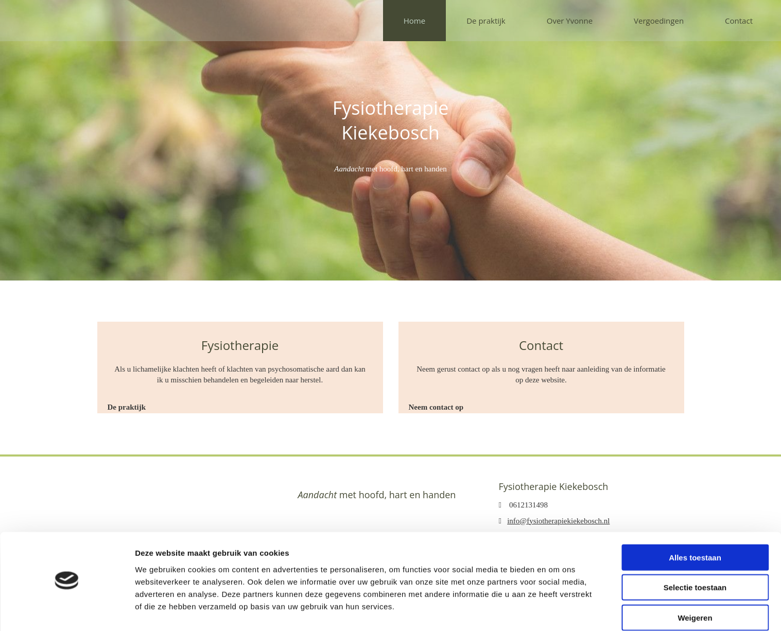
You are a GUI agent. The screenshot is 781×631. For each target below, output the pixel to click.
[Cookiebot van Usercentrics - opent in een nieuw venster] (67, 611)
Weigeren (695, 588)
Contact (739, 20)
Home (414, 20)
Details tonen (556, 610)
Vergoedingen (659, 20)
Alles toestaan (695, 528)
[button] (127, 407)
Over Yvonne (570, 20)
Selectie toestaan (695, 558)
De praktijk (486, 20)
